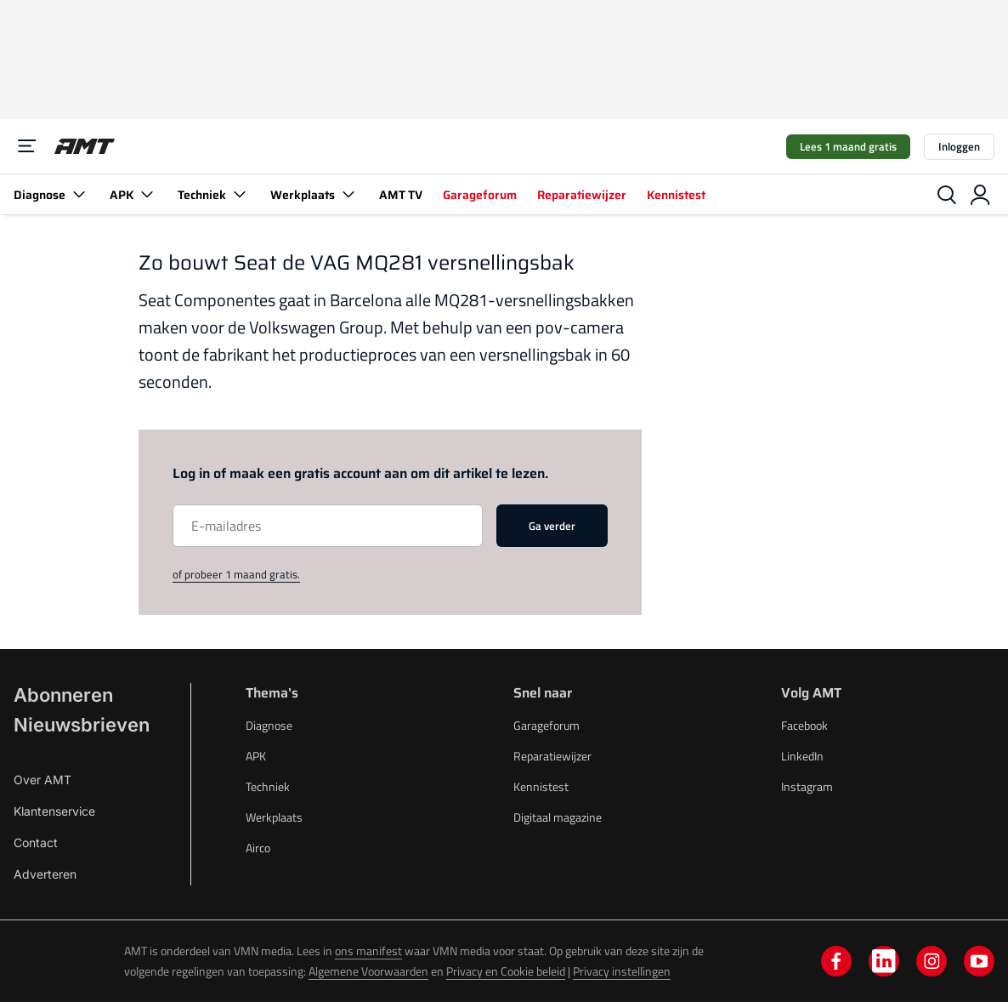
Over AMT (42, 779)
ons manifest (368, 950)
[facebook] (836, 961)
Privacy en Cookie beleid (505, 971)
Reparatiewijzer (581, 194)
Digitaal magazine (557, 817)
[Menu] (27, 146)
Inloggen (959, 146)
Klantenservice (54, 811)
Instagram (807, 786)
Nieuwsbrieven (82, 725)
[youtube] (979, 961)
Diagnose (51, 194)
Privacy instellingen (622, 971)
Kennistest (676, 194)
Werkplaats (314, 194)
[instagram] (931, 961)
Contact (36, 842)
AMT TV (400, 194)
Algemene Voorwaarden (368, 971)
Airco (258, 848)
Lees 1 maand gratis (848, 146)
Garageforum (480, 194)
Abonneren (63, 695)
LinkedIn (802, 756)
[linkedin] (884, 961)
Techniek (214, 194)
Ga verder (552, 525)
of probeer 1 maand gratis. (236, 574)
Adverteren (45, 874)
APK (133, 194)
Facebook (804, 725)
